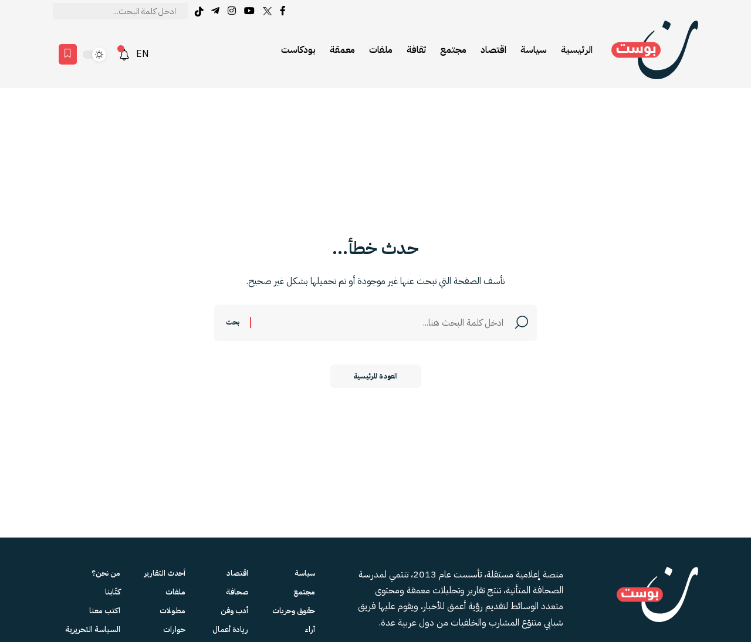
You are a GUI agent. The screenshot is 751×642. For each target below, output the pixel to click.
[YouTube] (249, 11)
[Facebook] (283, 11)
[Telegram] (215, 11)
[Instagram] (232, 11)
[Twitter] (267, 11)
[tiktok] (199, 11)
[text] (120, 11)
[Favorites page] (68, 54)
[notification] (124, 55)
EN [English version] (142, 54)
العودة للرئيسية (376, 376)
